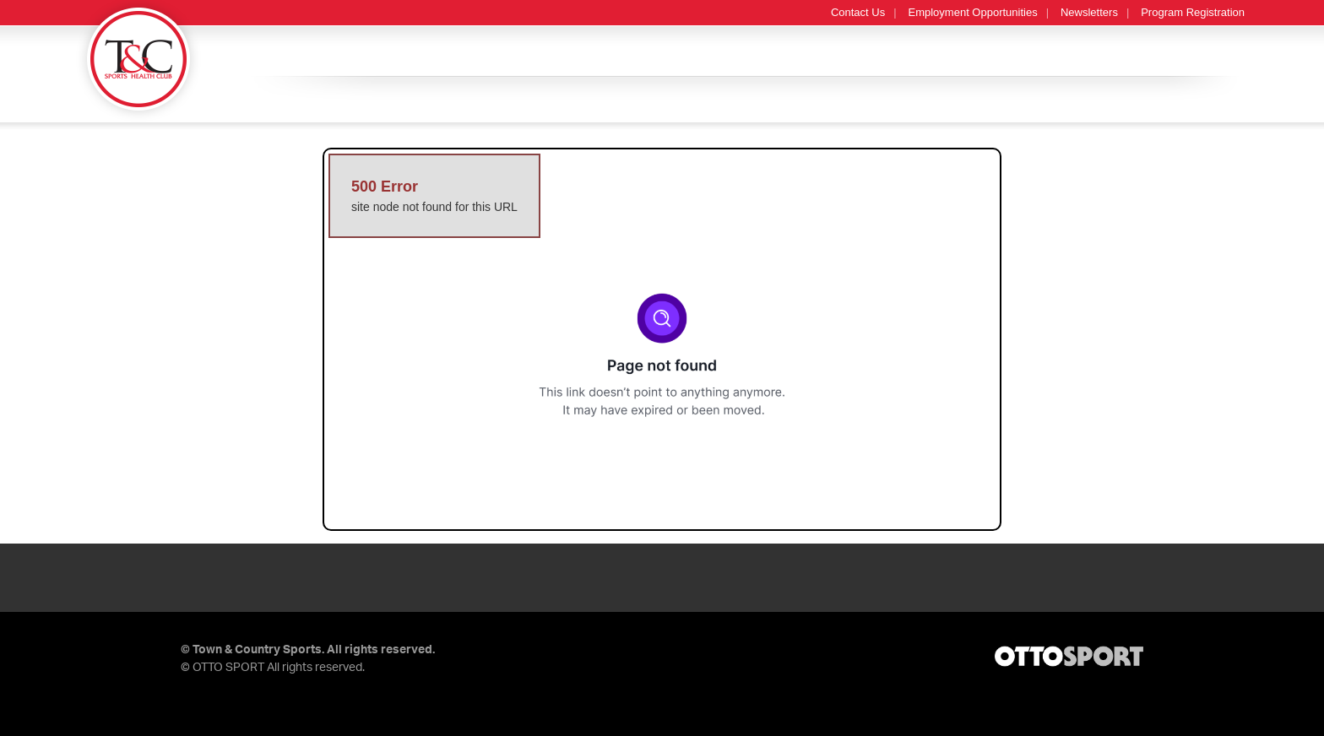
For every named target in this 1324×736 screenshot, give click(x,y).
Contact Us (858, 12)
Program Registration (1193, 12)
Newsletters (1089, 12)
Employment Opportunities (973, 12)
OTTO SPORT (228, 668)
